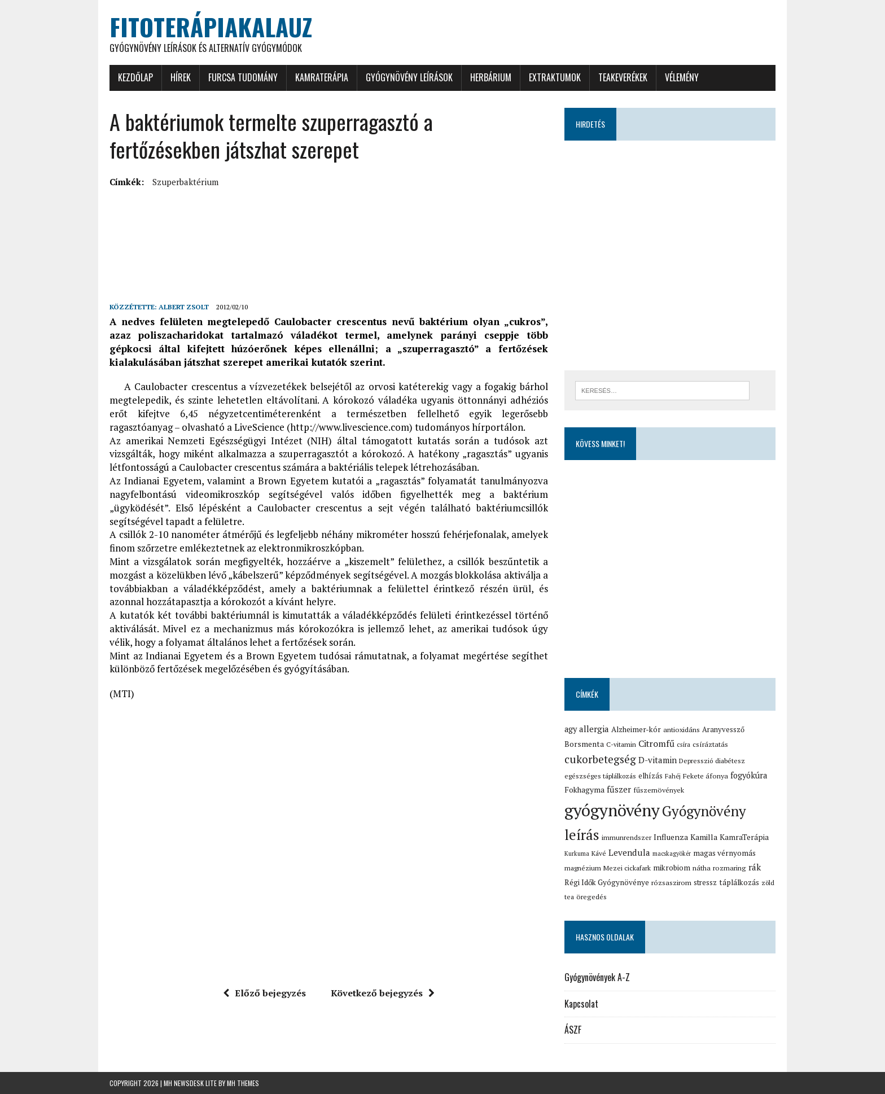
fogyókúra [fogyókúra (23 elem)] (748, 775)
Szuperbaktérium (185, 181)
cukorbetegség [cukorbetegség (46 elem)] (600, 759)
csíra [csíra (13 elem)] (683, 744)
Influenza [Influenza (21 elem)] (671, 837)
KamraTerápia (321, 77)
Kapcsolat (581, 1003)
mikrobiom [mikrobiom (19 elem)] (671, 868)
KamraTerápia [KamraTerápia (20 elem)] (744, 837)
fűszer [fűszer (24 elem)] (619, 789)
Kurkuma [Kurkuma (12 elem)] (576, 853)
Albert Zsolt (184, 307)
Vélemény (682, 77)
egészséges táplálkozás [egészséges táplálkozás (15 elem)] (600, 776)
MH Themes (243, 1083)
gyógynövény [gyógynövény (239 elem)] (612, 810)
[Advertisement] (314, 216)
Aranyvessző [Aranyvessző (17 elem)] (723, 729)
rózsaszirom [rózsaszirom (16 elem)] (671, 882)
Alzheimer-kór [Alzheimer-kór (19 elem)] (636, 729)
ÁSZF (572, 1029)
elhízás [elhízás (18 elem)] (650, 776)
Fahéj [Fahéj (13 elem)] (673, 776)
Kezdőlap (135, 77)
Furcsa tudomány (243, 77)
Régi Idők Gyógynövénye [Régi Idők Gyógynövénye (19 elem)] (606, 882)
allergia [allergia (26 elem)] (594, 728)
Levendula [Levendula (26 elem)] (629, 852)
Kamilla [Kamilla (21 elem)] (703, 837)
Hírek (180, 77)
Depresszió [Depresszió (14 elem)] (696, 760)
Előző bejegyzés (264, 993)
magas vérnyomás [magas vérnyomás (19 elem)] (724, 853)
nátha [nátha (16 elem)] (702, 868)
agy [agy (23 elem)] (570, 729)
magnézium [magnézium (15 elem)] (582, 868)
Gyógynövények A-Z (597, 977)
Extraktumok (555, 77)
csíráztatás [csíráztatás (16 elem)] (710, 744)
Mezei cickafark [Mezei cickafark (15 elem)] (627, 868)
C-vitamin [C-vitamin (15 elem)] (621, 744)
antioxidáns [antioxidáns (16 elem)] (681, 729)
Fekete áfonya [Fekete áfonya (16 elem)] (705, 776)
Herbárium (490, 77)
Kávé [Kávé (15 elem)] (599, 853)
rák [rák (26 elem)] (754, 867)
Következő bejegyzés (383, 993)
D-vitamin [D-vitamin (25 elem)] (657, 759)
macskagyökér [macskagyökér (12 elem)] (671, 853)
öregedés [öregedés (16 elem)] (591, 897)
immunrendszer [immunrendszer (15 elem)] (626, 837)
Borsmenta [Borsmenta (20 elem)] (584, 744)
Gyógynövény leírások (409, 77)
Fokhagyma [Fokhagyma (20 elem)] (584, 790)
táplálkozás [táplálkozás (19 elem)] (739, 882)
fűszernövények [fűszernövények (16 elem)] (658, 790)
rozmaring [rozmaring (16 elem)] (729, 868)
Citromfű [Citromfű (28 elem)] (656, 744)
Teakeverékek (622, 77)
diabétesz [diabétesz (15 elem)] (730, 760)
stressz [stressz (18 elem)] (705, 882)
